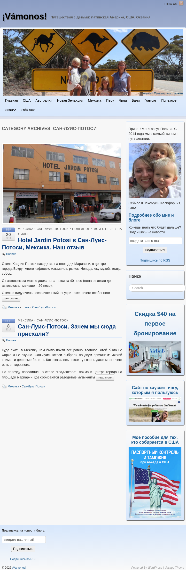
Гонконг (150, 100)
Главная (11, 100)
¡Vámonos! (24, 16)
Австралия (44, 100)
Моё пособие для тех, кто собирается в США (155, 440)
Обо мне (28, 110)
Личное (11, 110)
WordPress (155, 567)
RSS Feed (181, 3)
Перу (110, 100)
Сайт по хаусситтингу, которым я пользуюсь (155, 390)
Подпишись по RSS (155, 260)
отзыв (26, 307)
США (27, 100)
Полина (11, 254)
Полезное (169, 100)
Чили (123, 100)
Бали (136, 100)
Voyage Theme (174, 567)
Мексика (94, 100)
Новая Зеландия (70, 100)
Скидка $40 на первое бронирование (155, 323)
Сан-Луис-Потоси (53, 229)
